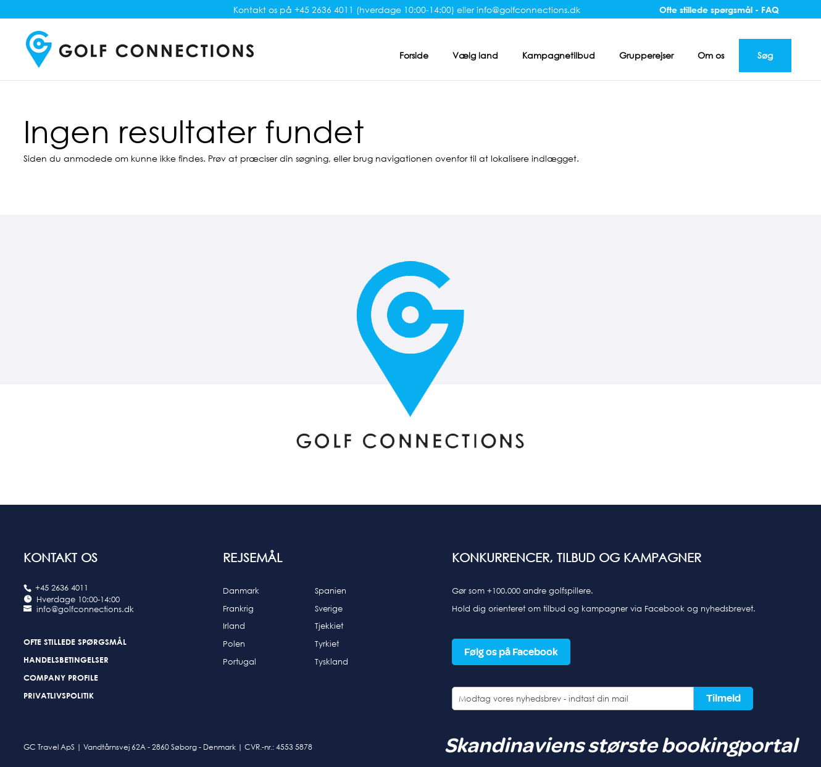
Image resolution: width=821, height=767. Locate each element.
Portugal (239, 661)
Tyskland (331, 661)
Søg (765, 55)
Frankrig (238, 608)
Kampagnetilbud (558, 55)
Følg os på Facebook (511, 652)
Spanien (330, 590)
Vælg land (475, 55)
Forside (413, 55)
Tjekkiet (329, 626)
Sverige (329, 608)
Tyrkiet (327, 644)
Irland (234, 626)
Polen (234, 644)
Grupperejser (646, 55)
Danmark (241, 590)
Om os (711, 55)
